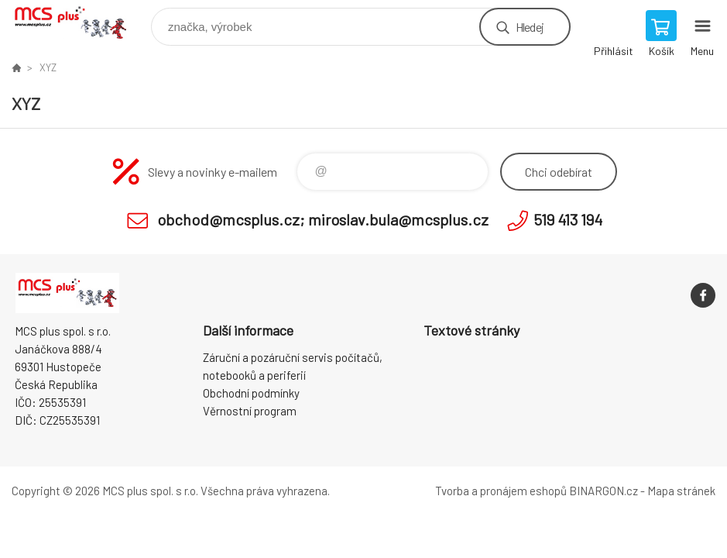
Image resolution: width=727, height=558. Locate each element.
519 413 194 (567, 219)
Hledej (530, 26)
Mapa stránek (681, 491)
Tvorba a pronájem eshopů (501, 491)
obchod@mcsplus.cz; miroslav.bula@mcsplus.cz (323, 219)
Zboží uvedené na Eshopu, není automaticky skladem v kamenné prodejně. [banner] (80, 23)
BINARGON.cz (603, 491)
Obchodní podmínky (251, 393)
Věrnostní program (250, 411)
